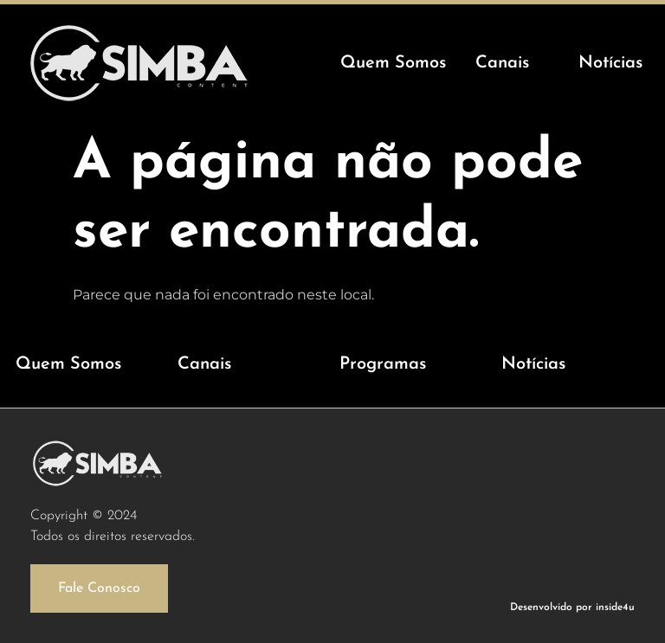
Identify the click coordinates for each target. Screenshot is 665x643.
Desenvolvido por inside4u (572, 607)
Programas (382, 364)
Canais (204, 364)
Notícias (533, 364)
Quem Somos (68, 364)
